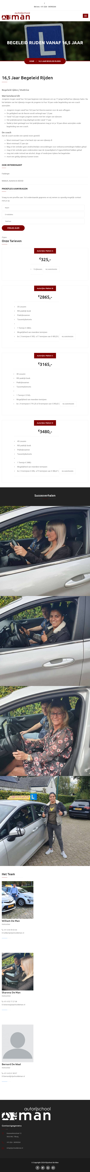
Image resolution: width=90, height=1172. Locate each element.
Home (31, 61)
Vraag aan (13, 228)
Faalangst (5, 174)
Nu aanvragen (51, 269)
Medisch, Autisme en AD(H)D (12, 181)
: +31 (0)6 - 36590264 (48, 7)
